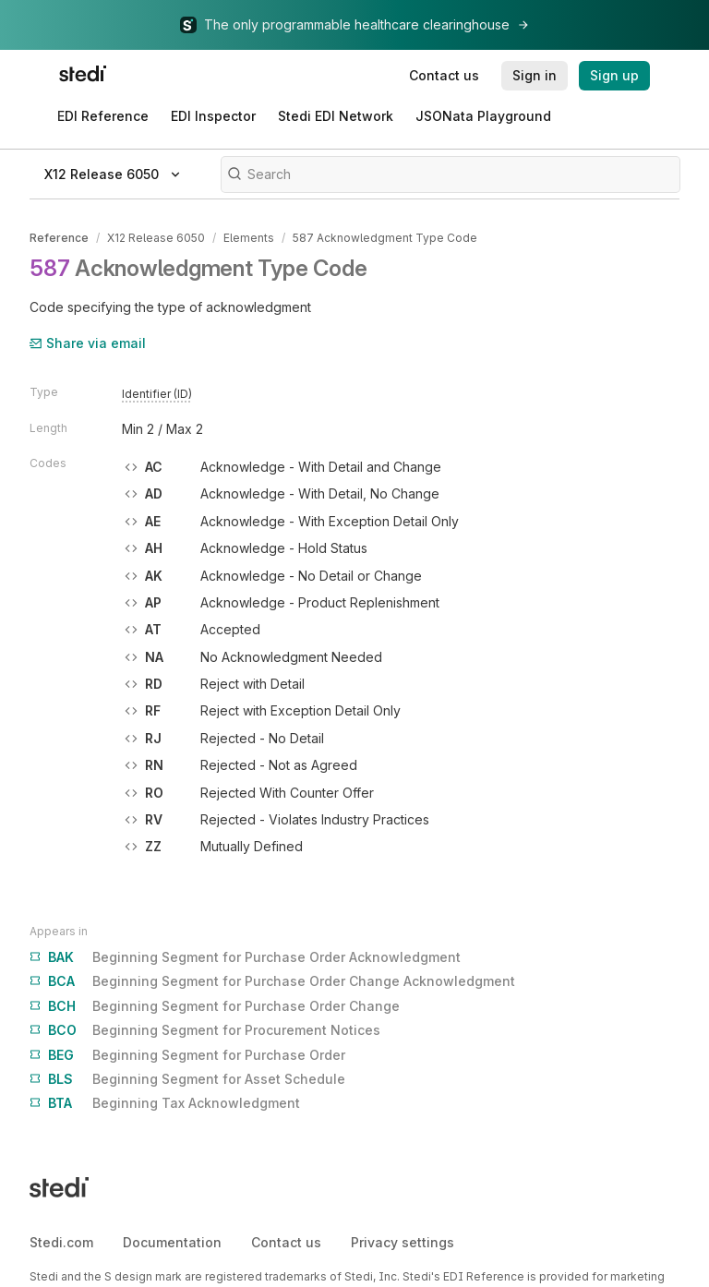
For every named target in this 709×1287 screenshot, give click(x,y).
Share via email (88, 343)
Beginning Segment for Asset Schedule (187, 1079)
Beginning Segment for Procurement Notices (205, 1030)
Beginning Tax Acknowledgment (165, 1103)
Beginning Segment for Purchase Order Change (215, 1006)
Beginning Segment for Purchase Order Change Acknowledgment (272, 981)
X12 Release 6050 (156, 238)
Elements (248, 238)
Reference (59, 238)
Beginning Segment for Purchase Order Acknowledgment (245, 957)
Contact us (286, 1242)
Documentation (172, 1242)
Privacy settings (402, 1242)
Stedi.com (61, 1242)
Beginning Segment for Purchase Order (187, 1055)
